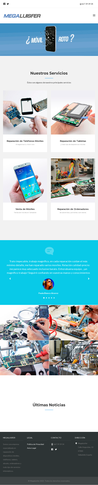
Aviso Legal (31, 448)
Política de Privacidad (35, 444)
